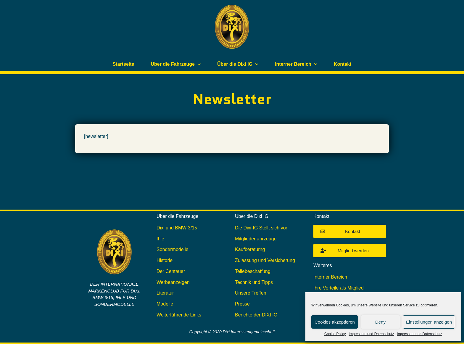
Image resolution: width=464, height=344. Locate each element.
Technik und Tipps (254, 282)
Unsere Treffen (250, 292)
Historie (165, 260)
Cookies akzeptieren (335, 321)
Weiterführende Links (179, 314)
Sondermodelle (172, 249)
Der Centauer (171, 271)
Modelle (165, 303)
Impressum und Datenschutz (371, 334)
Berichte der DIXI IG (256, 314)
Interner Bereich (296, 64)
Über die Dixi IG (237, 64)
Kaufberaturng (250, 249)
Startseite (123, 64)
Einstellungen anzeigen (429, 321)
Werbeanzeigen (173, 282)
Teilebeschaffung (252, 271)
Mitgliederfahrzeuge (256, 238)
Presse (242, 303)
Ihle (160, 238)
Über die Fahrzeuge (176, 64)
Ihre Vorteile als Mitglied (338, 287)
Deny (380, 321)
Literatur (165, 292)
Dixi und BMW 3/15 (177, 227)
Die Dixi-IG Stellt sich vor (261, 227)
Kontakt (343, 64)
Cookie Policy (335, 334)
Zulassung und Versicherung (265, 260)
